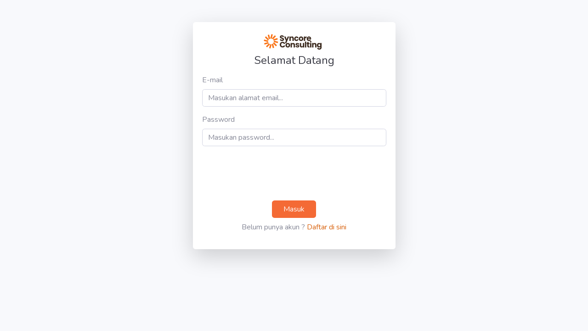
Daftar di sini (326, 227)
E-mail (212, 80)
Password (218, 119)
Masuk (294, 209)
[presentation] (272, 173)
